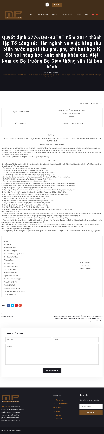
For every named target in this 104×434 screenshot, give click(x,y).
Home (44, 72)
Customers (60, 400)
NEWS (86, 14)
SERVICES (54, 14)
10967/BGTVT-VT (18, 150)
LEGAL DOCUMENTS (66, 14)
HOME (32, 14)
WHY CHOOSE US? (43, 14)
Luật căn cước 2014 (7, 316)
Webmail (59, 419)
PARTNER (78, 14)
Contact (58, 415)
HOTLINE (57, 4)
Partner (58, 407)
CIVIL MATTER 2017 (53, 72)
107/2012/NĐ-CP (20, 148)
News (58, 411)
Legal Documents (62, 404)
